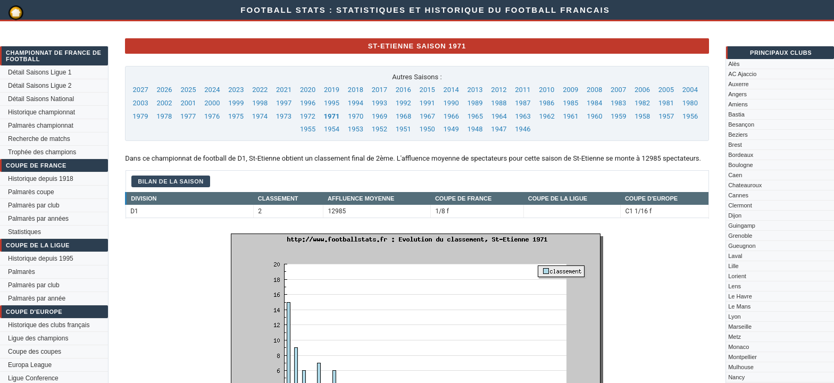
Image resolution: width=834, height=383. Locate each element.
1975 (236, 116)
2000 (212, 103)
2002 (164, 103)
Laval (735, 256)
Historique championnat (41, 112)
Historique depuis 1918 (40, 178)
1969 (379, 116)
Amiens (738, 104)
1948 (474, 129)
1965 (475, 116)
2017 (379, 90)
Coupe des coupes (34, 351)
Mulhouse (741, 367)
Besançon (741, 124)
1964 (499, 116)
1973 (283, 116)
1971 (332, 116)
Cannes (738, 195)
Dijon (734, 215)
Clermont (740, 205)
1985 (570, 103)
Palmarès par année (36, 298)
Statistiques (24, 232)
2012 (498, 90)
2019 (331, 90)
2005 (666, 90)
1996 (307, 103)
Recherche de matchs (39, 139)
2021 (283, 90)
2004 (690, 90)
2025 (188, 90)
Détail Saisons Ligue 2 (39, 85)
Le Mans (739, 306)
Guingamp (741, 225)
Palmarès (21, 272)
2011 (522, 90)
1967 (427, 116)
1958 (642, 116)
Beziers (738, 134)
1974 (260, 116)
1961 (570, 116)
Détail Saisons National (41, 99)
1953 (355, 129)
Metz (734, 337)
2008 (594, 90)
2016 (403, 90)
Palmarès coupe (31, 192)
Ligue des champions (38, 338)
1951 (403, 129)
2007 (618, 90)
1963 (523, 116)
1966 (451, 116)
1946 (522, 129)
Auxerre (738, 84)
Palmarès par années (38, 218)
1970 (355, 116)
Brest (735, 144)
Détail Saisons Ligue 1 (39, 72)
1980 (690, 103)
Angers (737, 94)
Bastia (736, 114)
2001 (188, 103)
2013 (474, 90)
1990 (451, 103)
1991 (427, 103)
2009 (570, 90)
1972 (307, 116)
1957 (666, 116)
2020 (307, 90)
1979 (140, 116)
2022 (260, 90)
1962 (547, 116)
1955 (307, 129)
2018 (355, 90)
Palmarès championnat (40, 125)
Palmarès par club (34, 205)
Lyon (734, 316)
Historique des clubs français (48, 325)
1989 (474, 103)
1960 (594, 116)
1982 (642, 103)
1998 (260, 103)
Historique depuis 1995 (40, 258)
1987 (522, 103)
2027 (140, 90)
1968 (403, 116)
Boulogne (740, 165)
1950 (427, 129)
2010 (546, 90)
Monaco (738, 347)
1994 (355, 103)
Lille (733, 266)
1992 (403, 103)
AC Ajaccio (742, 74)
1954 (331, 129)
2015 (427, 90)
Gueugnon (741, 246)
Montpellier (742, 357)
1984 (594, 103)
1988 (498, 103)
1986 (546, 103)
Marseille (740, 326)
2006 (642, 90)
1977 (188, 116)
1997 (283, 103)
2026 (164, 90)
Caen (735, 175)
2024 (212, 90)
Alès (733, 64)
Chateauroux (745, 185)
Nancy (736, 377)
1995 (331, 103)
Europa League (30, 365)
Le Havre (740, 296)
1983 (618, 103)
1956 (690, 116)
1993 (379, 103)
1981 (666, 103)
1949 (451, 129)
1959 (618, 116)
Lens (734, 286)
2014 (451, 90)
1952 (379, 129)
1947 (498, 129)
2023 (236, 90)
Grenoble (740, 235)
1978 (164, 116)
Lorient (737, 276)
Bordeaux (740, 155)
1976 (212, 116)
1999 (236, 103)
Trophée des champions (42, 152)
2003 (140, 103)
